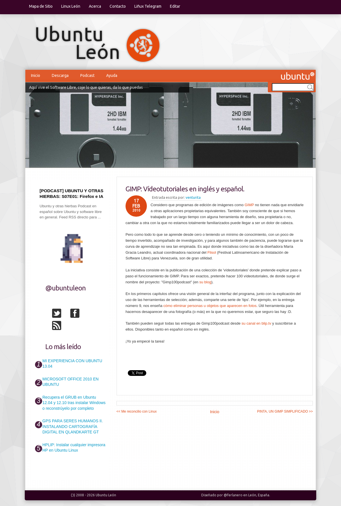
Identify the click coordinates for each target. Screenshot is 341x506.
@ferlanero (233, 495)
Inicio (35, 75)
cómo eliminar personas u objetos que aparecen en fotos (209, 306)
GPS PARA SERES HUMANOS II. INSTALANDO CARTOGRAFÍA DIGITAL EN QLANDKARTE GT (72, 426)
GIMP (249, 205)
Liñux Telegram (147, 6)
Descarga (60, 75)
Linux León (70, 6)
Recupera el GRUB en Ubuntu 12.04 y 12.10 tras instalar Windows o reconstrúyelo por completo (74, 403)
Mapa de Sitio (41, 6)
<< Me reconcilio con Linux (136, 411)
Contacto (118, 6)
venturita (193, 197)
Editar (175, 6)
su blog (205, 282)
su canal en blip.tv (256, 323)
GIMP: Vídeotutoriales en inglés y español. (185, 189)
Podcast (87, 75)
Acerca (95, 6)
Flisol (212, 252)
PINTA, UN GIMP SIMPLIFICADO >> (285, 411)
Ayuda (111, 75)
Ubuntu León (106, 495)
